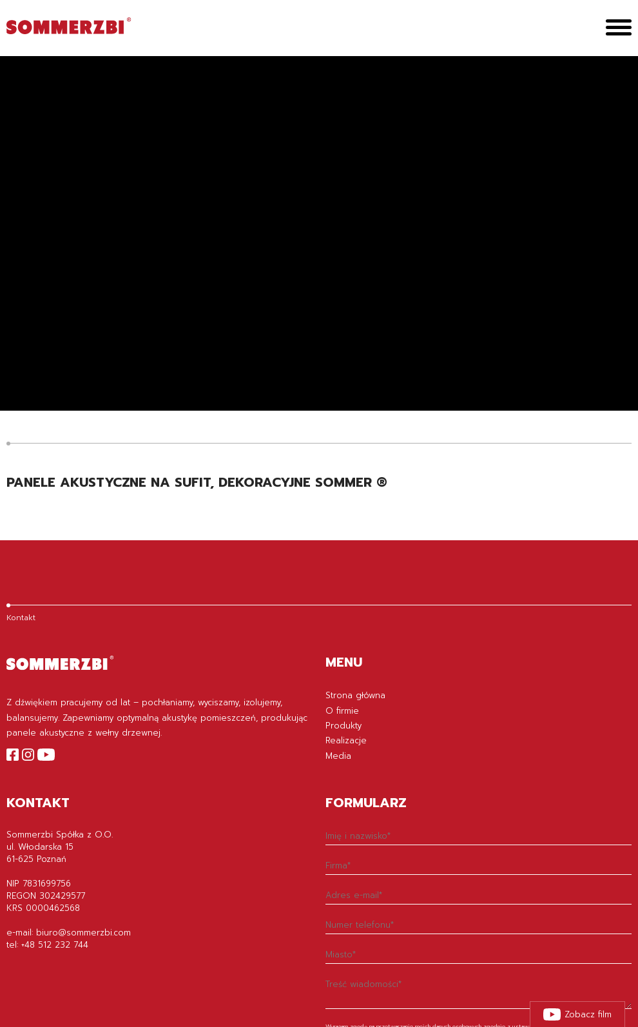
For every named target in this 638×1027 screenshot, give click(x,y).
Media (338, 756)
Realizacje (346, 740)
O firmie (342, 711)
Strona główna (355, 695)
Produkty (343, 725)
